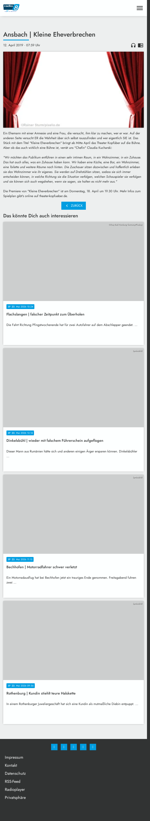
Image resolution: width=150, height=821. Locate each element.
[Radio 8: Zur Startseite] (38, 8)
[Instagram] (64, 747)
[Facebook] (54, 747)
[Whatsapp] (73, 747)
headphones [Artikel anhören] (133, 45)
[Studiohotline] (83, 747)
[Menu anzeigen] (140, 8)
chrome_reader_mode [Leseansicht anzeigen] (140, 45)
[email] (93, 747)
